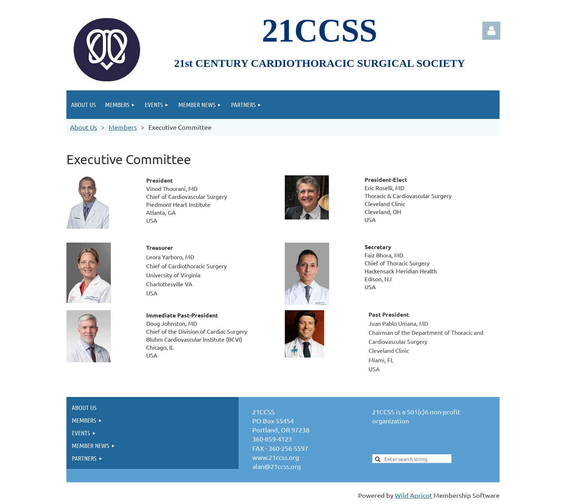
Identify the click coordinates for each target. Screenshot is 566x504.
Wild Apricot (413, 495)
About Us (83, 127)
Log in (491, 31)
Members (123, 127)
